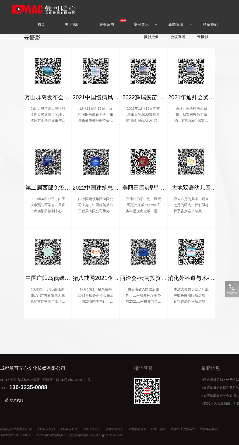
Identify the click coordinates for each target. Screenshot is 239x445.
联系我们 (210, 21)
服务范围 (111, 19)
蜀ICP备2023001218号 (15, 435)
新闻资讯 (175, 21)
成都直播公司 (91, 429)
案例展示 (141, 21)
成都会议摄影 (46, 429)
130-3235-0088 (28, 387)
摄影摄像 (151, 37)
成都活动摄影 (114, 429)
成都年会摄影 (209, 429)
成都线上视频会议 (183, 429)
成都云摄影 (158, 429)
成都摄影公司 (23, 429)
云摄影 (202, 37)
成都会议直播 (69, 429)
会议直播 (177, 37)
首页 (41, 21)
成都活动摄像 (137, 429)
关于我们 (72, 21)
